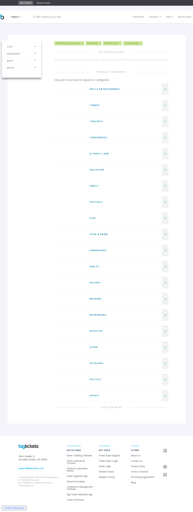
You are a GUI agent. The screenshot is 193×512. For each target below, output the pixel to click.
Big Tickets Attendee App (79, 494)
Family (94, 186)
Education (97, 169)
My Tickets (25, 2)
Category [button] (21, 53)
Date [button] (21, 60)
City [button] (21, 47)
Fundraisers (98, 250)
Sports (94, 395)
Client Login (105, 466)
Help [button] (167, 16)
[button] (19, 16)
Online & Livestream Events (77, 469)
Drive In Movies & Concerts (76, 462)
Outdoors (96, 363)
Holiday (95, 282)
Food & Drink (99, 234)
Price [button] (21, 67)
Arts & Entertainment (105, 89)
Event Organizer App (77, 476)
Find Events (136, 16)
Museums (95, 298)
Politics (95, 379)
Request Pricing (107, 476)
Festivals (96, 202)
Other (94, 347)
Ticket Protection (75, 499)
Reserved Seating (75, 481)
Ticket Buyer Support (109, 455)
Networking (98, 315)
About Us (135, 455)
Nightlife (96, 331)
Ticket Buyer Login (108, 460)
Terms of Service (139, 471)
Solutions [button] (152, 16)
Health (94, 266)
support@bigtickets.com (31, 468)
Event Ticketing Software (79, 455)
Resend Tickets (43, 3)
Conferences (98, 137)
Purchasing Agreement (142, 476)
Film (92, 218)
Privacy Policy (138, 466)
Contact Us (136, 460)
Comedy (95, 105)
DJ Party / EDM (99, 153)
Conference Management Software (80, 487)
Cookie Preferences (14, 507)
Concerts (96, 121)
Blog (133, 482)
